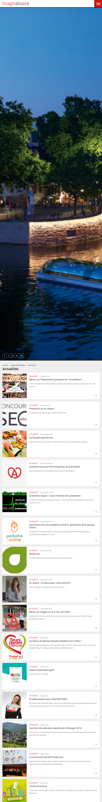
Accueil (5, 365)
